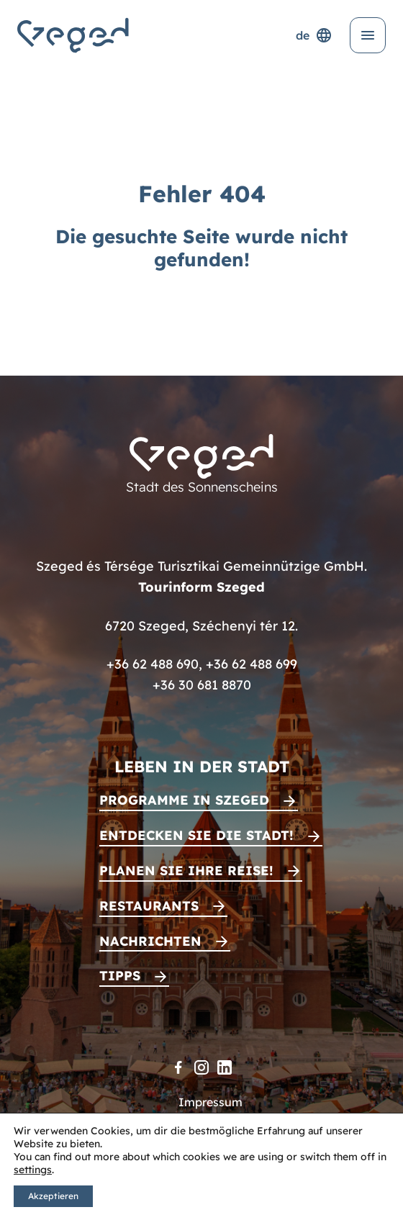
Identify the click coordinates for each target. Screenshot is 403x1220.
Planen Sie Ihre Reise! (186, 870)
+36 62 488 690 (153, 664)
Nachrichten (150, 941)
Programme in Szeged (184, 800)
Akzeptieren (53, 1195)
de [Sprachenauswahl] (314, 35)
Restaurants (149, 906)
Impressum (210, 1102)
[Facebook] (178, 1067)
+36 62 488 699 (251, 664)
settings (33, 1169)
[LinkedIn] (224, 1067)
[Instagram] (201, 1067)
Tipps (119, 975)
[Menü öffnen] (368, 35)
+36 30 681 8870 (202, 685)
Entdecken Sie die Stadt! (196, 835)
